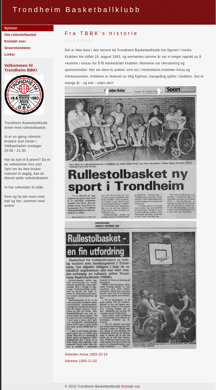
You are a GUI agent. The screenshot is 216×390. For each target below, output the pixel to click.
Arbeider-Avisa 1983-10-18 (86, 354)
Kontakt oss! (15, 41)
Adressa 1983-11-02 (81, 361)
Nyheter (11, 28)
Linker (9, 54)
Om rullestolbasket (20, 35)
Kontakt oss (130, 386)
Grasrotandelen (17, 48)
